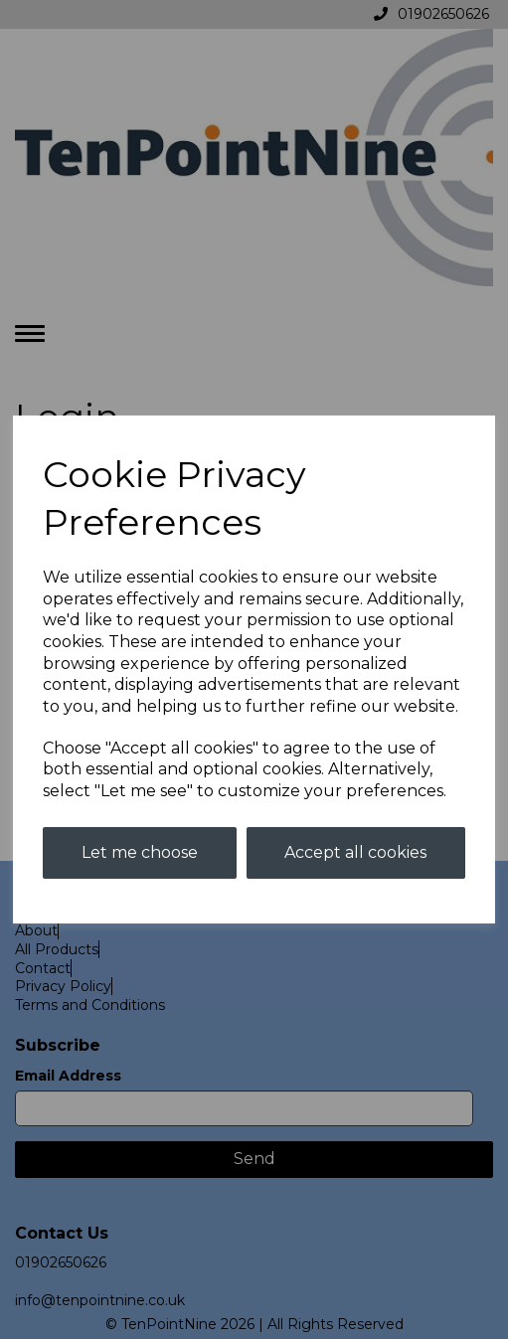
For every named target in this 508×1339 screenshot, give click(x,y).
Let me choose (140, 852)
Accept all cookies (355, 852)
